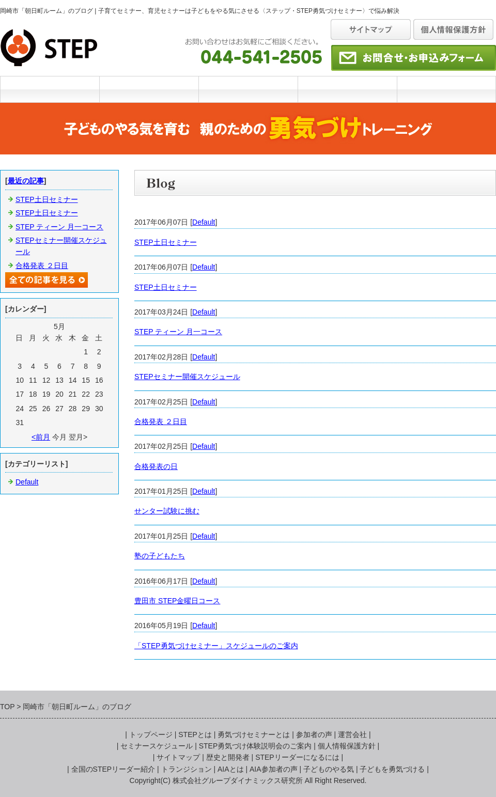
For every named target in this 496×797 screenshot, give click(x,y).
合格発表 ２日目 (160, 421)
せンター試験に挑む (166, 511)
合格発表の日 (156, 466)
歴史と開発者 (228, 757)
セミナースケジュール (347, 89)
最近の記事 (26, 181)
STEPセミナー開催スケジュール (187, 376)
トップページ (151, 734)
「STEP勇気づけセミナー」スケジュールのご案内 (216, 646)
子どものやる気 (328, 769)
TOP (49, 89)
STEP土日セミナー (165, 242)
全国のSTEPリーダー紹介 (113, 769)
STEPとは (148, 89)
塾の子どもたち (159, 556)
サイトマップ (178, 757)
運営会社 (446, 89)
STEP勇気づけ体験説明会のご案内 (255, 746)
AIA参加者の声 (274, 769)
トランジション (186, 769)
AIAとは (231, 769)
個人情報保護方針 (347, 746)
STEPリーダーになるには (297, 757)
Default (203, 222)
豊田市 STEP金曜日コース (177, 601)
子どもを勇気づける (392, 769)
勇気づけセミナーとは (248, 89)
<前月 (41, 437)
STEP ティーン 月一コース (178, 331)
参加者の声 (314, 734)
